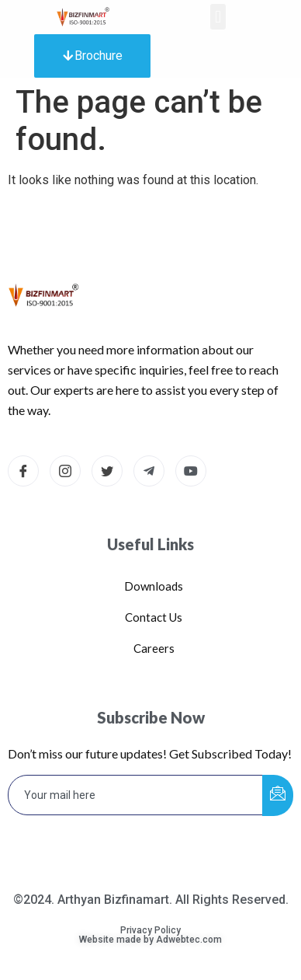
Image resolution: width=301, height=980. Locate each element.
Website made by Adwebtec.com (150, 939)
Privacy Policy (150, 930)
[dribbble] (190, 471)
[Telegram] (148, 471)
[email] (136, 795)
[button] (217, 17)
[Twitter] (107, 471)
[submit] (277, 795)
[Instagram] (65, 471)
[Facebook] (23, 471)
